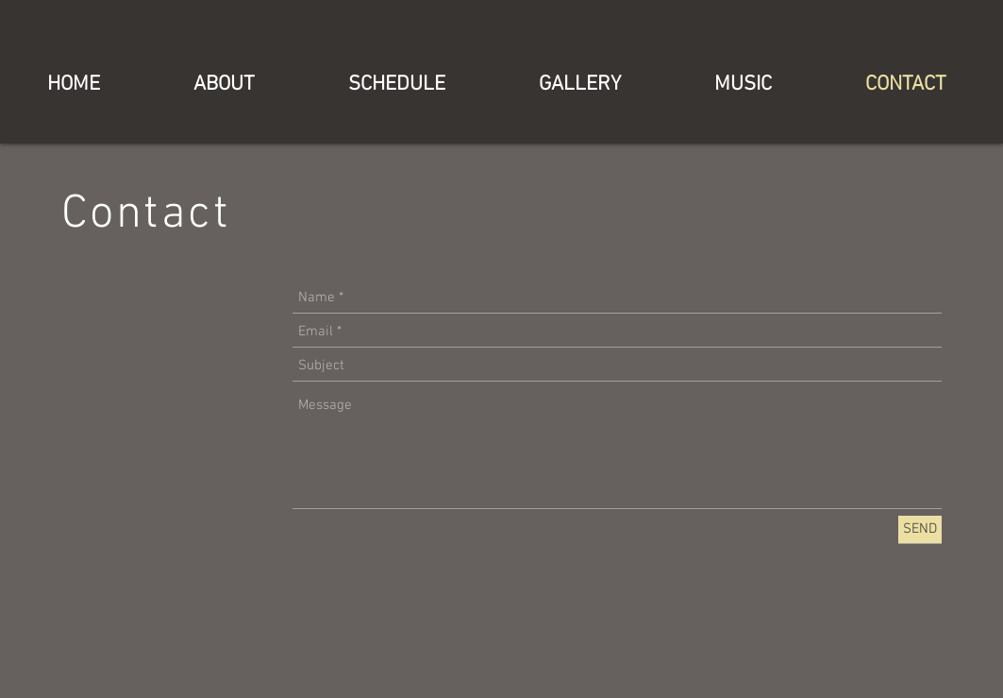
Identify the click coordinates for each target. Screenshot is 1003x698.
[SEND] (920, 529)
